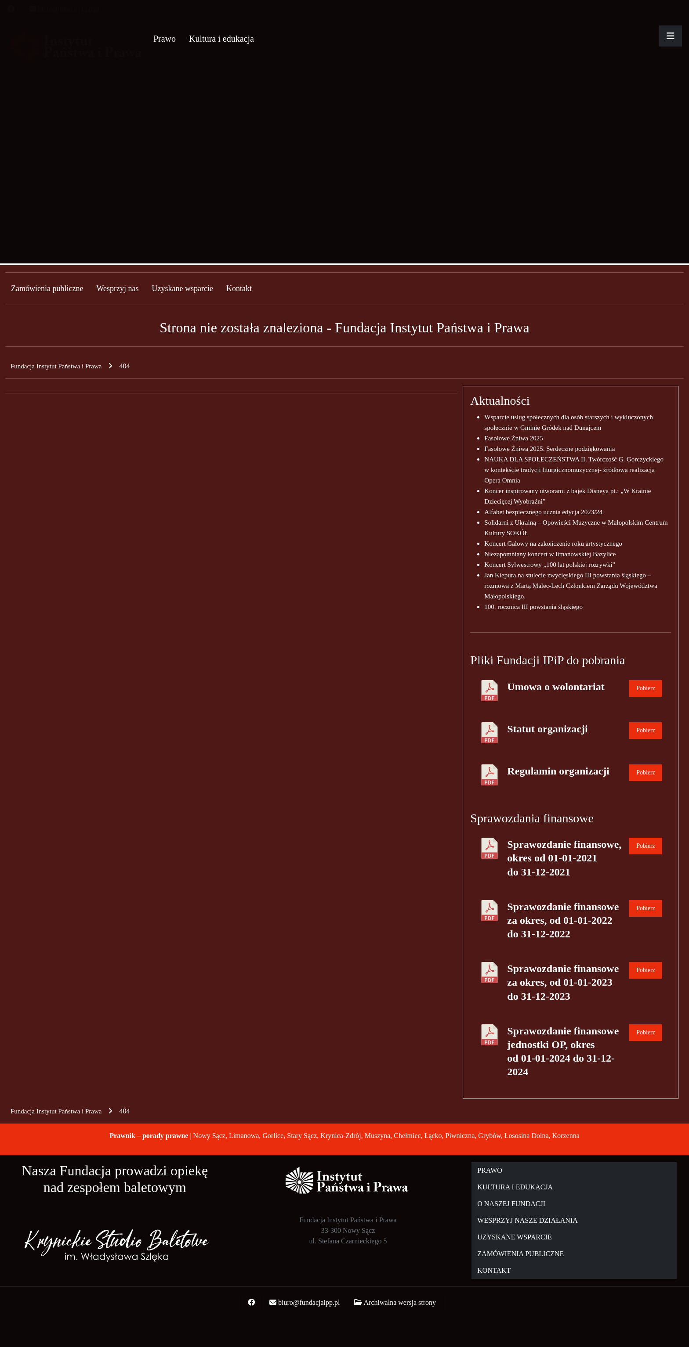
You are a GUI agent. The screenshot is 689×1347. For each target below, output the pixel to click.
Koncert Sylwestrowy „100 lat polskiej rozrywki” (549, 564)
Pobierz (645, 688)
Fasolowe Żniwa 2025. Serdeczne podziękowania (549, 448)
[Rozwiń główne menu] (670, 36)
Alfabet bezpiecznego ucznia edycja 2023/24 (543, 511)
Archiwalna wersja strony (400, 1302)
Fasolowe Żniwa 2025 (513, 438)
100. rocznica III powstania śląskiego (533, 606)
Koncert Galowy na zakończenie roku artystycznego (553, 543)
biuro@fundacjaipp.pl (68, 9)
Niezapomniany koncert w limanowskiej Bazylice (550, 554)
